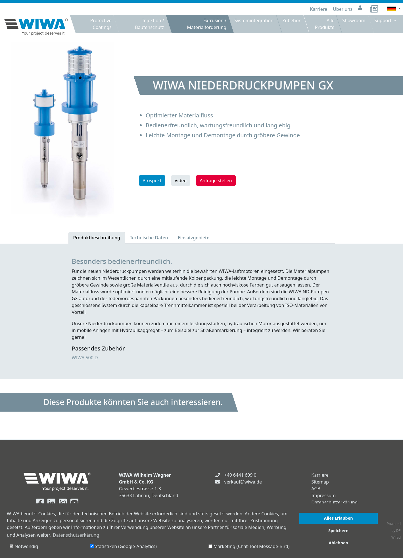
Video (181, 180)
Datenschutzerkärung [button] (76, 535)
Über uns (343, 9)
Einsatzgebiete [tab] (194, 238)
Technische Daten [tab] (149, 238)
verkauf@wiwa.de (243, 482)
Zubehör (292, 20)
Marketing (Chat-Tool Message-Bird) (248, 546)
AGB (315, 489)
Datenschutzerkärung (334, 502)
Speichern (338, 530)
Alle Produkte (324, 23)
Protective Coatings (101, 23)
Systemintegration (253, 20)
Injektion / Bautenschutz (149, 23)
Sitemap (320, 482)
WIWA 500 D (85, 357)
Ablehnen (338, 542)
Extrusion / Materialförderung (206, 23)
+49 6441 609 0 (240, 475)
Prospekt (152, 180)
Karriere (319, 9)
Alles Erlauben (338, 518)
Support (384, 20)
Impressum (323, 495)
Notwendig (24, 546)
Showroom (353, 20)
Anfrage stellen (216, 180)
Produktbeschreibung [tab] (96, 238)
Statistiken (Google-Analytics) (123, 546)
